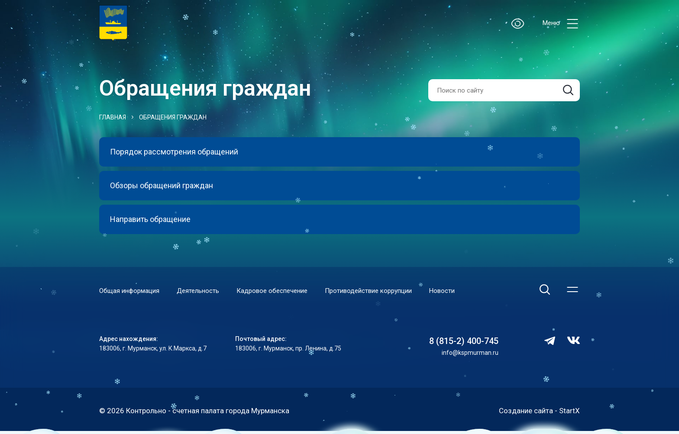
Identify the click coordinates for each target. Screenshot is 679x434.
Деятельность (198, 291)
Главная (112, 117)
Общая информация (129, 291)
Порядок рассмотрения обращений (174, 151)
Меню (561, 23)
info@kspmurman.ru (470, 352)
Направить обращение (150, 219)
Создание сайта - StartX (539, 410)
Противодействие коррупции (368, 291)
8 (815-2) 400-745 (463, 341)
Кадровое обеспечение (271, 291)
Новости (442, 291)
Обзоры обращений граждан (161, 185)
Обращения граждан (173, 117)
